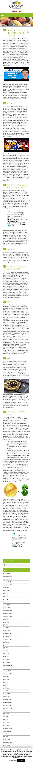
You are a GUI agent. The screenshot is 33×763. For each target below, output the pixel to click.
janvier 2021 (6, 725)
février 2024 (6, 630)
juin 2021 (5, 716)
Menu (3, 15)
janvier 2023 (6, 662)
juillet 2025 (6, 590)
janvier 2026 (6, 573)
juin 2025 (5, 593)
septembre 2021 (7, 708)
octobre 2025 (7, 582)
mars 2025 (6, 602)
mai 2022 (5, 685)
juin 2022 (5, 682)
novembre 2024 (7, 613)
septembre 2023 (7, 639)
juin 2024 (5, 625)
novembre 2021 (7, 702)
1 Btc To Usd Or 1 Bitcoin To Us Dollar (15, 33)
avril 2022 (6, 688)
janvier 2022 (6, 696)
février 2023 (6, 659)
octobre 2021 (7, 705)
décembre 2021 (7, 699)
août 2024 (6, 619)
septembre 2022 (7, 673)
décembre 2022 (7, 665)
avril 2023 (6, 653)
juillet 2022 (6, 679)
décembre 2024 (7, 610)
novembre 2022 (7, 668)
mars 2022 (6, 691)
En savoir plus (12, 760)
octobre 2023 (7, 636)
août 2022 (6, 676)
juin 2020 (5, 737)
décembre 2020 (7, 728)
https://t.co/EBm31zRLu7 (17, 219)
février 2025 (6, 605)
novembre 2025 (7, 579)
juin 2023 (5, 648)
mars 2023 (6, 656)
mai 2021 (5, 719)
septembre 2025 (7, 584)
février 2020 (6, 739)
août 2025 (6, 587)
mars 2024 (6, 628)
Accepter (21, 760)
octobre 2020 (7, 731)
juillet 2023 (6, 645)
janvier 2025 (6, 607)
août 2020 (6, 734)
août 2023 (6, 642)
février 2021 (6, 722)
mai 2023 (5, 650)
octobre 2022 (7, 671)
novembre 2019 (7, 742)
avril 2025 (6, 599)
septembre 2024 (7, 616)
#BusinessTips (12, 221)
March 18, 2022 (18, 546)
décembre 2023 (7, 633)
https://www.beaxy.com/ (16, 120)
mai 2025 (5, 596)
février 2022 (6, 693)
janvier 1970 (6, 745)
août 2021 (6, 711)
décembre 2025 (7, 576)
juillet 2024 (6, 622)
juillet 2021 (6, 714)
